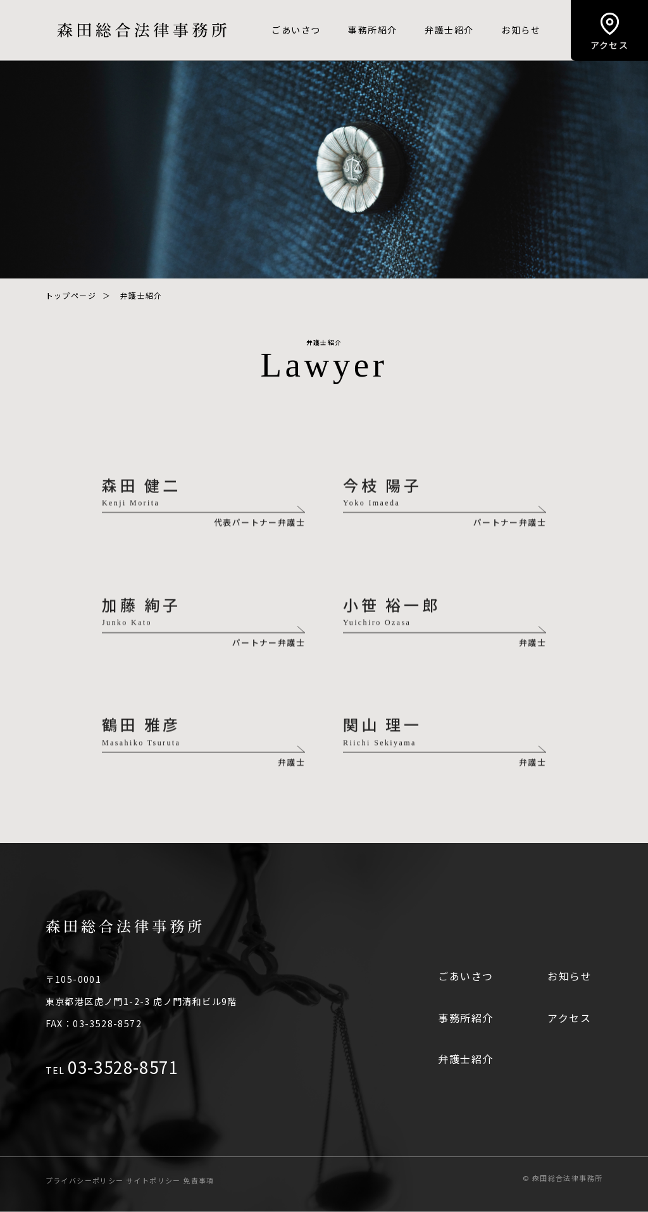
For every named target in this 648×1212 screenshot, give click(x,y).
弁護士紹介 (449, 29)
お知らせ (520, 29)
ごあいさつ (295, 29)
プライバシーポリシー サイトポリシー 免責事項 (130, 1180)
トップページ (71, 295)
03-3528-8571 (123, 1066)
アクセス (569, 1017)
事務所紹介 (372, 29)
